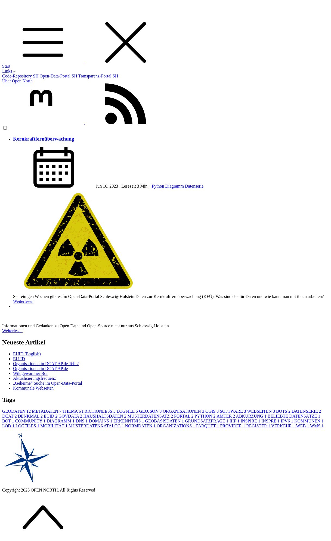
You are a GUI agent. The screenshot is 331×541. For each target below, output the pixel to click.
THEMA (72, 411)
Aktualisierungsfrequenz (34, 378)
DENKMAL (31, 416)
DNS (82, 421)
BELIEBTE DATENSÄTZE (294, 416)
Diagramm (175, 186)
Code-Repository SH (20, 76)
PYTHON (205, 416)
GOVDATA (70, 416)
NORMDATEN (141, 426)
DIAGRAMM (61, 421)
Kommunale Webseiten (33, 388)
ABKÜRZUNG (251, 416)
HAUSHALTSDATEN (105, 416)
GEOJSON (151, 411)
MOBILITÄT (54, 426)
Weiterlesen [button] (12, 330)
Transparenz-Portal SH (98, 76)
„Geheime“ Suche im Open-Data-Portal (47, 383)
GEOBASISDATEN (165, 421)
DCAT (10, 416)
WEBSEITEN (261, 411)
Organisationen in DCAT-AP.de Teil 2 (46, 363)
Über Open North (17, 81)
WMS (317, 426)
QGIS (212, 411)
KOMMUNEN (309, 421)
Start (6, 66)
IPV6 (287, 421)
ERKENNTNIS (129, 421)
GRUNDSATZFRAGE (207, 421)
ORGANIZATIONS (176, 426)
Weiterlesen (23, 301)
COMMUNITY (31, 421)
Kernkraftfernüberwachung (43, 139)
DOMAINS (101, 421)
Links (9, 71)
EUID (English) (27, 354)
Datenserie (194, 186)
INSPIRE (251, 421)
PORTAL (184, 416)
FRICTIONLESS (99, 411)
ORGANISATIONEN (184, 411)
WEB (303, 426)
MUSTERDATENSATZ (150, 416)
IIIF (235, 421)
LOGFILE (128, 411)
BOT (8, 421)
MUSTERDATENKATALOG (97, 426)
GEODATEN (17, 411)
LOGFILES (28, 426)
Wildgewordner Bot (30, 373)
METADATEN (47, 411)
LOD (9, 426)
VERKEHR (283, 426)
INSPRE (271, 421)
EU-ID (19, 358)
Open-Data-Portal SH (58, 76)
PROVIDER (233, 426)
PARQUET (208, 426)
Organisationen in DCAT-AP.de (40, 368)
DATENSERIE (306, 411)
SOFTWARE (233, 411)
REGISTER (258, 426)
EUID (51, 416)
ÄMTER (226, 416)
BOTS (284, 411)
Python (158, 186)
